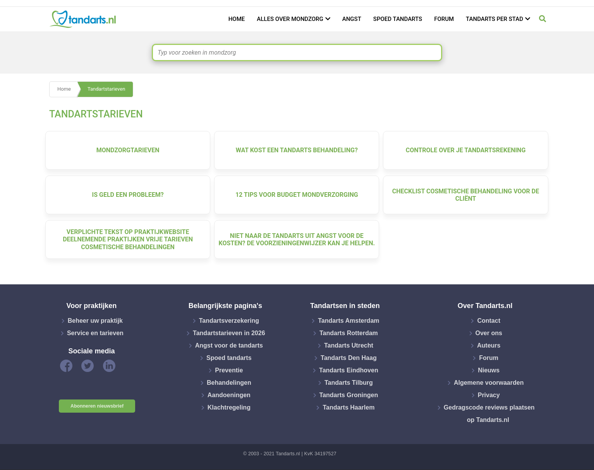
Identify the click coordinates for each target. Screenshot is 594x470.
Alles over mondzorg (290, 18)
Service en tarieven (95, 333)
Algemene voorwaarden (489, 382)
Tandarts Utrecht (348, 345)
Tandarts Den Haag (349, 358)
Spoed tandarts (397, 18)
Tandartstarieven (106, 89)
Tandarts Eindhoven (348, 370)
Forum (444, 18)
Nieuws (489, 370)
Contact (488, 320)
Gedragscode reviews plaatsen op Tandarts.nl (489, 413)
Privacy (489, 395)
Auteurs (488, 345)
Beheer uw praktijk (95, 320)
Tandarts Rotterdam (348, 333)
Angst (351, 18)
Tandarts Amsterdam (348, 320)
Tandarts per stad (494, 18)
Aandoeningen (229, 395)
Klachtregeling (229, 407)
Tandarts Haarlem (348, 407)
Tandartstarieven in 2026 (229, 333)
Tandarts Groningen (348, 395)
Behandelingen (229, 382)
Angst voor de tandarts (229, 345)
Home (236, 18)
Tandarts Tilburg (348, 382)
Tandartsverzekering (229, 320)
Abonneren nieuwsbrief (97, 406)
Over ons (489, 333)
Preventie (229, 370)
